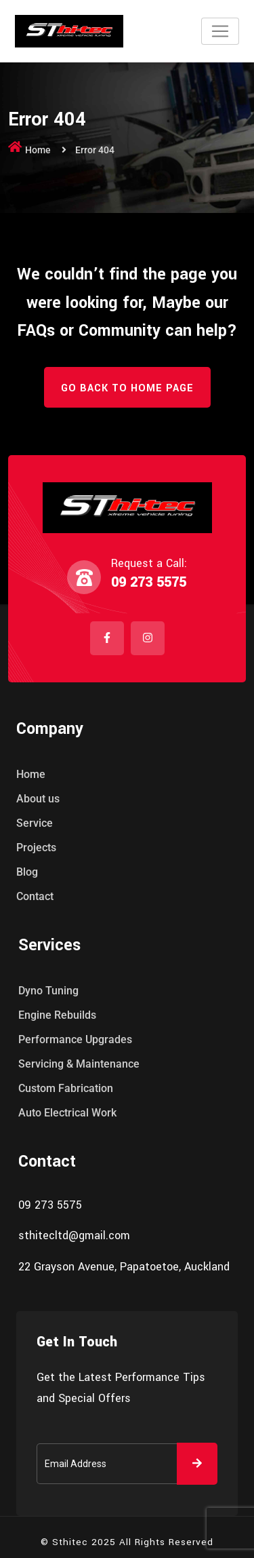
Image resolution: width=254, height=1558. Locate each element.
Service (34, 823)
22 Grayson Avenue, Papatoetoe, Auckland (124, 1266)
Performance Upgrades (75, 1039)
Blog (27, 871)
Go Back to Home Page (127, 388)
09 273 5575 (148, 582)
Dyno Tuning (48, 990)
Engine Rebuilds (57, 1015)
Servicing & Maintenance (79, 1063)
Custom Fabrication (65, 1088)
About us (38, 798)
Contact (35, 896)
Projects (36, 847)
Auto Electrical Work (67, 1112)
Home (38, 149)
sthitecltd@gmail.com (74, 1235)
